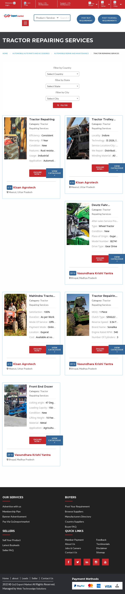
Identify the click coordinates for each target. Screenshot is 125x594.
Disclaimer (101, 548)
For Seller (103, 4)
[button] (25, 23)
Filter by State (62, 80)
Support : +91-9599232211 (65, 4)
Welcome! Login (10, 4)
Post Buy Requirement (86, 19)
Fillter (62, 105)
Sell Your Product (12, 540)
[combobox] (62, 74)
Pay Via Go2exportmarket (16, 521)
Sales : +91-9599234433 (43, 4)
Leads (25, 578)
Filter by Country (62, 67)
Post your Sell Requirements (109, 19)
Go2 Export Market (22, 584)
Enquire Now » (38, 173)
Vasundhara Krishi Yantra (95, 273)
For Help (115, 4)
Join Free (27, 4)
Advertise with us (12, 506)
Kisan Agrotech (24, 187)
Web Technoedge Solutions (31, 588)
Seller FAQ (8, 550)
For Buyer (91, 4)
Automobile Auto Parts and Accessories (30, 53)
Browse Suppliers (74, 511)
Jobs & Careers (73, 548)
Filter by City (62, 92)
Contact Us (71, 552)
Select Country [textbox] (55, 74)
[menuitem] (92, 4)
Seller (35, 578)
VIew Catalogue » (54, 173)
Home (5, 53)
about (15, 578)
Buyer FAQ (70, 526)
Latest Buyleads (11, 545)
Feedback (101, 539)
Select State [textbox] (53, 86)
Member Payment (74, 539)
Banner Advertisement (15, 516)
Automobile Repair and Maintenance (71, 53)
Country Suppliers (74, 521)
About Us (70, 544)
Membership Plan (12, 511)
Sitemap (100, 552)
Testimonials (103, 544)
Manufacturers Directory (78, 516)
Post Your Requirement (77, 506)
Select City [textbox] (53, 98)
